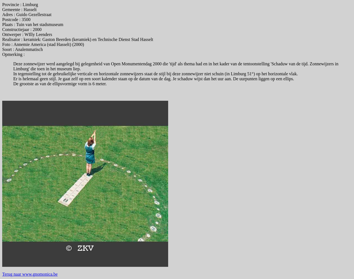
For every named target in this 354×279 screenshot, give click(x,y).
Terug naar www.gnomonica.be (30, 274)
